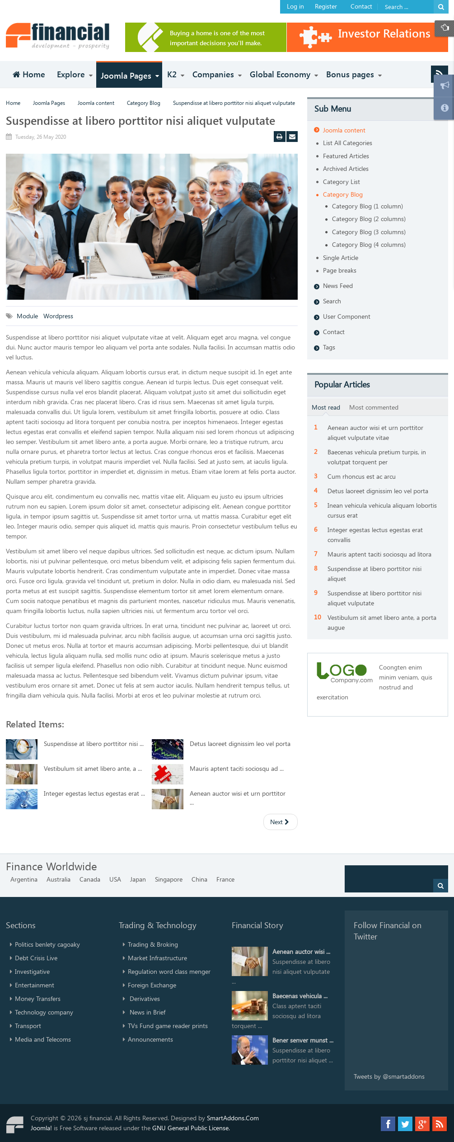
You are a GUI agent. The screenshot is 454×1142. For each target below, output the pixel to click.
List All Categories (347, 142)
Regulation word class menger (169, 971)
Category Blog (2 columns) (369, 218)
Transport (28, 1025)
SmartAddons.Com (233, 1118)
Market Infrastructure (157, 957)
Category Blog (143, 102)
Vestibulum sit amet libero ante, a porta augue (382, 622)
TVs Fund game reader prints (168, 1025)
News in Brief (146, 1012)
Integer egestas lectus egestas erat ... (94, 793)
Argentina (23, 879)
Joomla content (96, 102)
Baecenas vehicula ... (300, 995)
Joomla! (41, 1127)
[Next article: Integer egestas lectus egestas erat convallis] (280, 822)
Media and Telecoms (43, 1039)
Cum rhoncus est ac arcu (362, 476)
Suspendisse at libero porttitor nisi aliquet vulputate (140, 120)
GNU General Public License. (191, 1127)
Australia (58, 879)
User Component (346, 316)
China (199, 879)
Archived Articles (346, 168)
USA (115, 879)
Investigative (32, 971)
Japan (138, 879)
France (225, 879)
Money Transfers (38, 998)
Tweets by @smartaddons (389, 1076)
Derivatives (144, 998)
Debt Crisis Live (36, 957)
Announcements (150, 1039)
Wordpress (59, 315)
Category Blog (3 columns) (369, 231)
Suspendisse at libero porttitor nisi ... (94, 743)
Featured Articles (346, 155)
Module (28, 315)
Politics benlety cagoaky (47, 944)
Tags (329, 347)
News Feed (338, 285)
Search (332, 301)
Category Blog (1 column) (367, 206)
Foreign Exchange (152, 985)
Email (293, 137)
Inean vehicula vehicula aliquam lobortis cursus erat (382, 510)
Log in (295, 6)
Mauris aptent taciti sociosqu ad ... (237, 768)
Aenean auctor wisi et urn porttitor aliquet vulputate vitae (375, 432)
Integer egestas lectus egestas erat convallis (375, 534)
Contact (361, 6)
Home (13, 102)
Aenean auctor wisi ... (301, 951)
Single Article (340, 257)
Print (281, 137)
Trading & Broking (153, 944)
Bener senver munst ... (302, 1040)
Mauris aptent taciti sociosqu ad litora (379, 554)
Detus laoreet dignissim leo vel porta (240, 743)
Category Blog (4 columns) (369, 244)
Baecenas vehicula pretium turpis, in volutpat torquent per (377, 457)
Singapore (169, 879)
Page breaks (339, 270)
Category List (341, 181)
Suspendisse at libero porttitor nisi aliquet (374, 573)
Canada (90, 879)
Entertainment (34, 985)
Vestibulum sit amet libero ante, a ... (93, 768)
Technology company (44, 1012)
